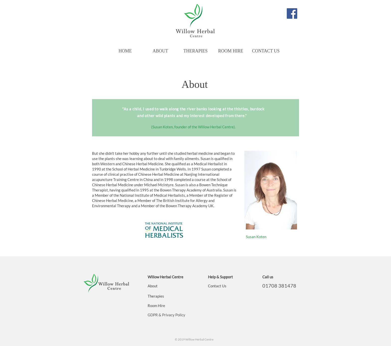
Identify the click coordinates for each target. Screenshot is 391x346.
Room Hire (156, 305)
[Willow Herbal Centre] (292, 13)
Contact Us (217, 286)
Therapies (156, 296)
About (153, 286)
